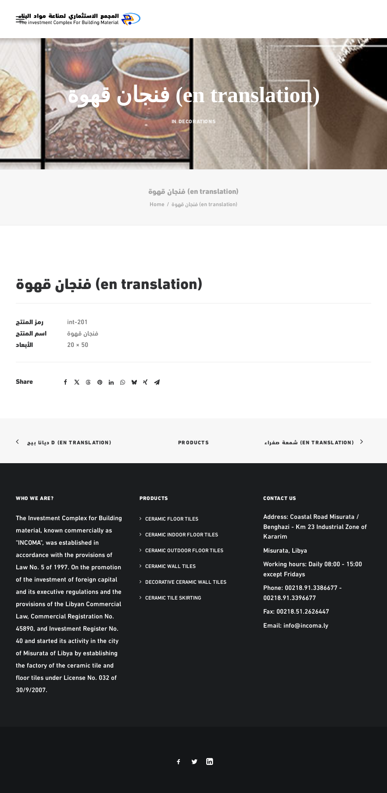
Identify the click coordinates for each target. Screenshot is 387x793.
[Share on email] (156, 382)
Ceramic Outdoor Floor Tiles (184, 550)
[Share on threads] (88, 382)
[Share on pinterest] (99, 382)
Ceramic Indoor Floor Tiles (181, 534)
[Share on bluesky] (134, 382)
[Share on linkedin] (111, 382)
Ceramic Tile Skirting (173, 597)
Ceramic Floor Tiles (171, 518)
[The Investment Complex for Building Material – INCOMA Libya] (79, 19)
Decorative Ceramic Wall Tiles (185, 581)
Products (193, 442)
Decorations (197, 121)
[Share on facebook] (65, 382)
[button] (20, 19)
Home (157, 203)
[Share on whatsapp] (122, 382)
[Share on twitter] (77, 382)
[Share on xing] (145, 382)
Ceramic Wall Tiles (170, 565)
